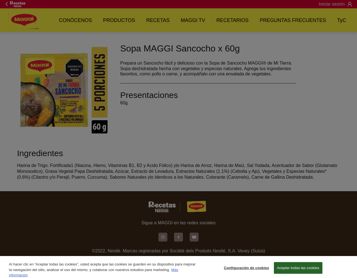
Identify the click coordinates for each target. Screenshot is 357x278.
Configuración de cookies (246, 270)
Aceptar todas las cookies (298, 270)
